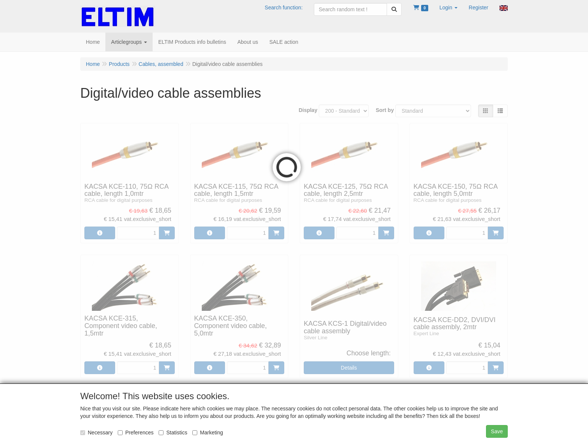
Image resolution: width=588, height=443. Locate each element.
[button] (448, 7)
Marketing (207, 433)
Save (497, 431)
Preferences (135, 433)
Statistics (173, 433)
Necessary (96, 433)
